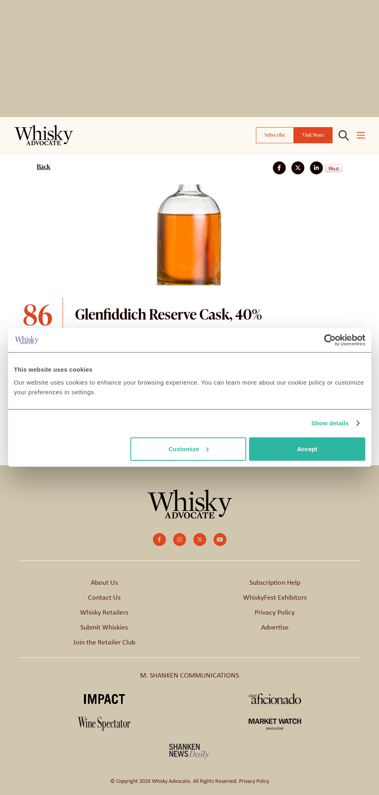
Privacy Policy (275, 612)
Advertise (275, 627)
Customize (188, 448)
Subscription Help (274, 582)
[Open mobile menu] (361, 135)
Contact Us (104, 597)
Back (43, 166)
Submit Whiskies (104, 627)
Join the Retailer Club (104, 642)
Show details (330, 423)
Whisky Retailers (104, 612)
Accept (307, 448)
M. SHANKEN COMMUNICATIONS (189, 675)
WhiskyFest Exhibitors (275, 597)
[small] (159, 539)
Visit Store (313, 134)
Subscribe (274, 134)
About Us (104, 582)
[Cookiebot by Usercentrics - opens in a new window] (330, 340)
